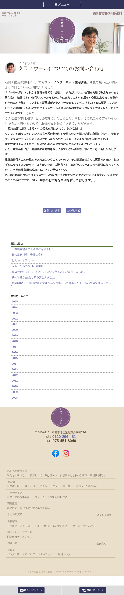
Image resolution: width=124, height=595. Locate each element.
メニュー (62, 4)
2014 (15, 363)
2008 (15, 397)
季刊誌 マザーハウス (84, 525)
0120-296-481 (108, 13)
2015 (15, 358)
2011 (15, 380)
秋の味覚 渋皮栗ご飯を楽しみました (33, 277)
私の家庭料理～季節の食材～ (29, 254)
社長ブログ (62, 40)
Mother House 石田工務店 (62, 30)
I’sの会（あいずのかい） (56, 525)
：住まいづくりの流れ (35, 486)
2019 (15, 335)
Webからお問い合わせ (31, 590)
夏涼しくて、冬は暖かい (43, 475)
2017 (15, 346)
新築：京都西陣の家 (18, 497)
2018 (15, 341)
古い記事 (73, 210)
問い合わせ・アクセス (19, 536)
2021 (15, 324)
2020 (15, 329)
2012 (15, 375)
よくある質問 (104, 514)
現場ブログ (64, 554)
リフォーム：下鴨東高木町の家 (49, 497)
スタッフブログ (46, 554)
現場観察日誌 (97, 475)
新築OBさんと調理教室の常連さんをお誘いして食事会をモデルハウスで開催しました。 (61, 284)
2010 (15, 386)
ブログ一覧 (13, 554)
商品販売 (12, 508)
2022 (15, 318)
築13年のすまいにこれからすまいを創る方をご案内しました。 (49, 271)
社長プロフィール (30, 525)
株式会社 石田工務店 (60, 417)
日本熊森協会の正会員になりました (33, 249)
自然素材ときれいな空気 (73, 475)
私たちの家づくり (17, 475)
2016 (15, 352)
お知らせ (102, 543)
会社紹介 (12, 525)
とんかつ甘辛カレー (24, 260)
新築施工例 (13, 486)
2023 (15, 312)
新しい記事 (52, 210)
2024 (15, 307)
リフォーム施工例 (60, 486)
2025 (15, 301)
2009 (15, 392)
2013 (15, 369)
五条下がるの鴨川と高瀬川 (28, 266)
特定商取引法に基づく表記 (35, 508)
